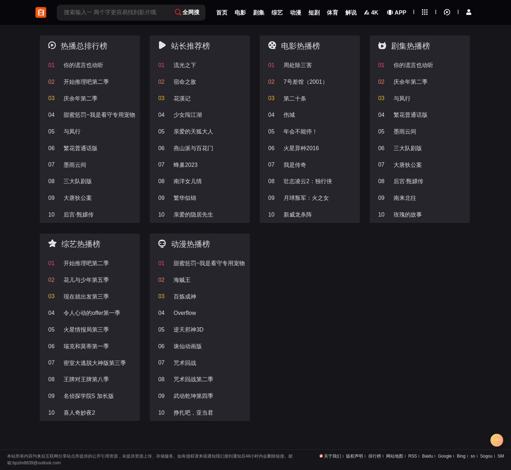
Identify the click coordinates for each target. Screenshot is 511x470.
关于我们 (332, 456)
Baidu (427, 456)
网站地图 (394, 456)
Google (445, 456)
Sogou (486, 456)
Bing (461, 456)
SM (501, 456)
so (473, 456)
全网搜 (187, 12)
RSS (412, 456)
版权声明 (354, 456)
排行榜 (374, 456)
